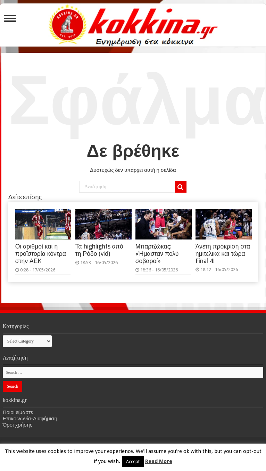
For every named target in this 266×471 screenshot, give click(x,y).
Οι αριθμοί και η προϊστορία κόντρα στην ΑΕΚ (40, 253)
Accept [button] (133, 461)
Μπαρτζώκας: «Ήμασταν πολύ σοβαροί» (157, 253)
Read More (158, 461)
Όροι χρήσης (17, 425)
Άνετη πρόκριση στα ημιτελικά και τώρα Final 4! (223, 253)
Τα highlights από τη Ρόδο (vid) (99, 250)
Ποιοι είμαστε (18, 412)
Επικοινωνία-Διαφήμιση (30, 418)
